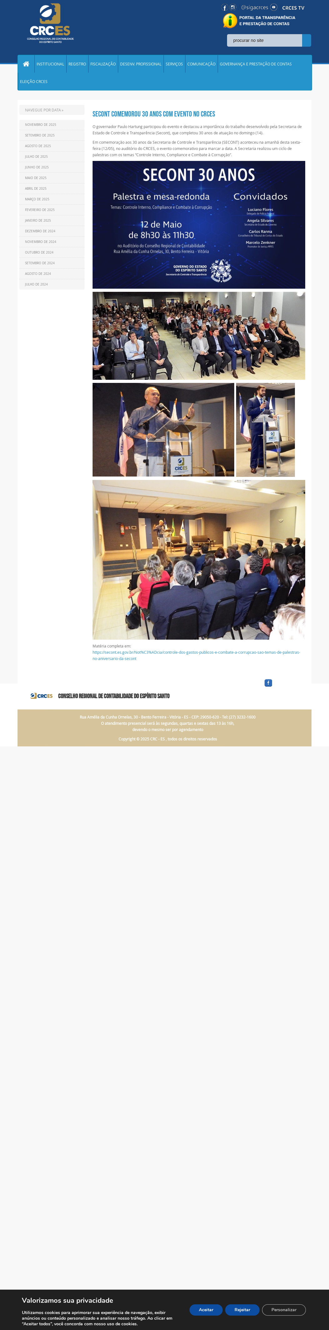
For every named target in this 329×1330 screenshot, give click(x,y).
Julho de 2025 (36, 157)
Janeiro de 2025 (38, 221)
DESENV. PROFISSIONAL (140, 63)
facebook (283, 686)
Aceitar (206, 1310)
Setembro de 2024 (40, 263)
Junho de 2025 (37, 167)
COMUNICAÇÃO (201, 63)
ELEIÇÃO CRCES (34, 81)
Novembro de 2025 (40, 125)
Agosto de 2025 (38, 146)
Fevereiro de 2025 (40, 210)
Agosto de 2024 (38, 274)
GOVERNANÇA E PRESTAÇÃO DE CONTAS (256, 63)
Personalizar (283, 1310)
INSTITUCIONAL (50, 63)
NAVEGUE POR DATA (43, 109)
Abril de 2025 (36, 189)
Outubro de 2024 (39, 252)
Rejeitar (242, 1310)
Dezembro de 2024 (40, 231)
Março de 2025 (37, 199)
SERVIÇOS (174, 63)
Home (26, 64)
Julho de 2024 (36, 284)
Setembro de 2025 (40, 135)
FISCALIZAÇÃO (103, 63)
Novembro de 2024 (40, 242)
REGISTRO (77, 63)
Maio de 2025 (36, 178)
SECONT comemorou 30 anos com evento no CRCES (154, 114)
